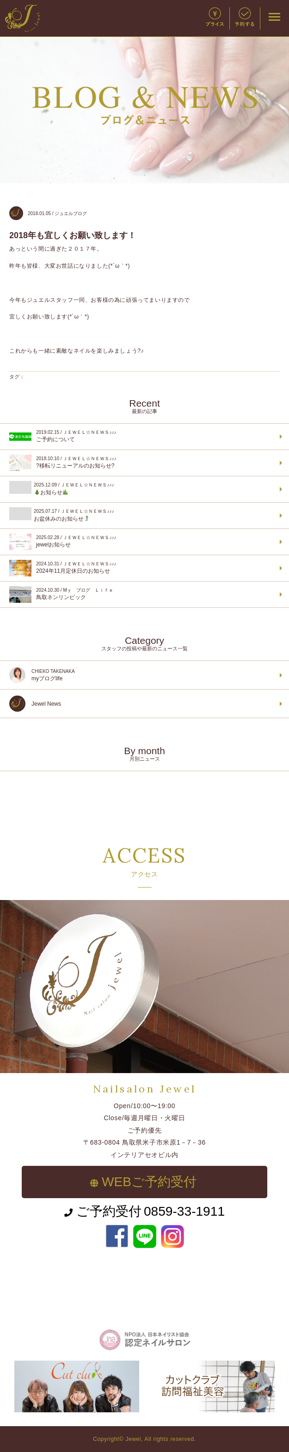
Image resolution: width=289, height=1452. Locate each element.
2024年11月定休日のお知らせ (143, 568)
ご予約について (143, 436)
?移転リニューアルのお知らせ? (143, 463)
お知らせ (143, 488)
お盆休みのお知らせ (143, 514)
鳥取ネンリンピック (143, 594)
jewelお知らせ (143, 542)
